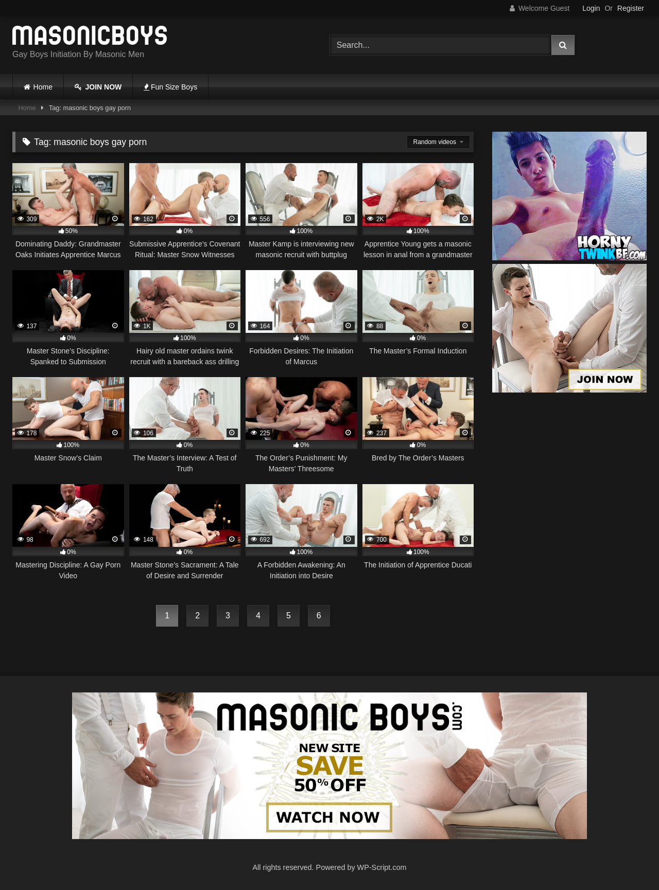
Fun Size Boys (170, 87)
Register (630, 8)
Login (591, 8)
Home (43, 87)
